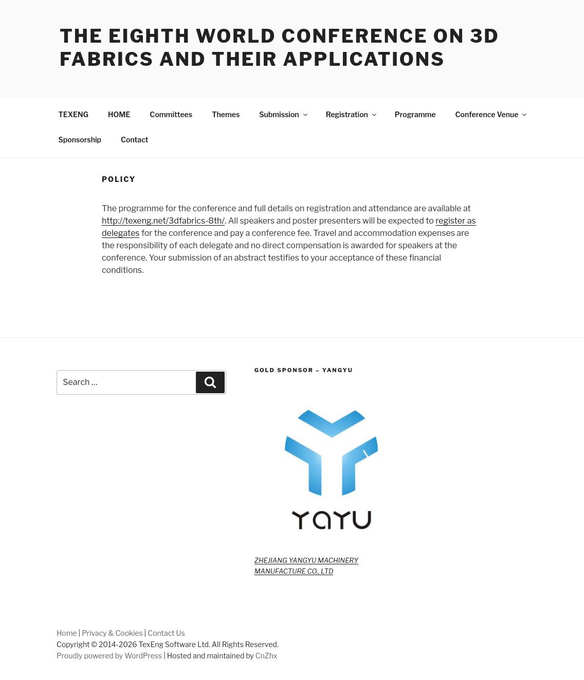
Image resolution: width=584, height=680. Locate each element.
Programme (415, 114)
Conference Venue (491, 114)
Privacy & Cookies (112, 633)
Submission (283, 114)
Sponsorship (80, 139)
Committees (171, 114)
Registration (352, 114)
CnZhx (267, 655)
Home (67, 633)
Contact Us (166, 633)
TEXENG (74, 114)
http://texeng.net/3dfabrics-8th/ (163, 221)
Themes (226, 114)
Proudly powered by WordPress (109, 655)
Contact (134, 139)
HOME (119, 114)
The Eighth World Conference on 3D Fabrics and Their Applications (280, 47)
